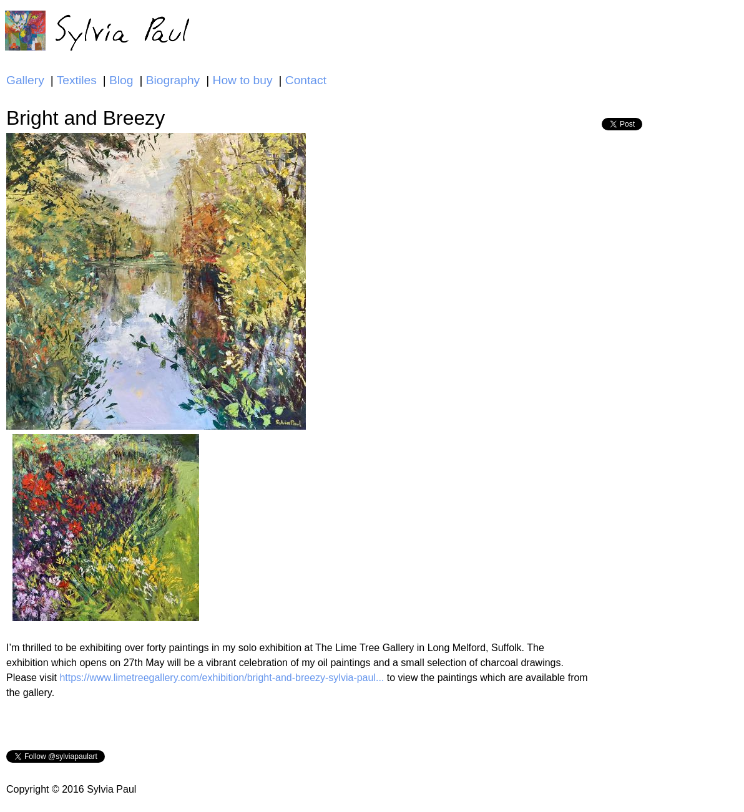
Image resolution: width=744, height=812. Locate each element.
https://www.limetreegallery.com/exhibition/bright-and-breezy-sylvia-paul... (221, 677)
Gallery (25, 80)
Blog (121, 80)
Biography (173, 80)
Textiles (77, 80)
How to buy (243, 80)
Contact (305, 80)
